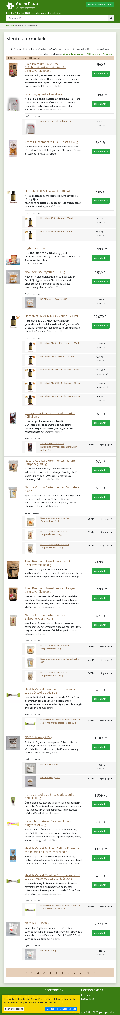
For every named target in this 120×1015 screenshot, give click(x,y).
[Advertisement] (60, 174)
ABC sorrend (93, 53)
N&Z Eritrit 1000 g (37, 923)
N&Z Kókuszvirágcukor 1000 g (45, 272)
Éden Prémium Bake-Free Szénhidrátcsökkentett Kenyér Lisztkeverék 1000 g (45, 67)
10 (87, 972)
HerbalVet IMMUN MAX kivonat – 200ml (51, 316)
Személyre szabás (14, 1008)
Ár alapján (108, 53)
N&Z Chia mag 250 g (38, 737)
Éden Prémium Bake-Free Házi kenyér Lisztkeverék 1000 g (50, 590)
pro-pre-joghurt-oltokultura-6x (46, 94)
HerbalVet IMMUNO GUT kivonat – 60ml (59, 369)
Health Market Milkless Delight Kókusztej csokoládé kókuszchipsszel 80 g (52, 850)
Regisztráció (88, 998)
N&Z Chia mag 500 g (50, 764)
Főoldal (10, 25)
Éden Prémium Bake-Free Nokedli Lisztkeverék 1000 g (47, 563)
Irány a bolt (99, 73)
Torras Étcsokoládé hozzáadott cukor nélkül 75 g (50, 414)
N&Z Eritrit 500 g (48, 950)
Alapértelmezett (73, 53)
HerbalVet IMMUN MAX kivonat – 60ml (59, 356)
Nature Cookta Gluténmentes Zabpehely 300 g (52, 489)
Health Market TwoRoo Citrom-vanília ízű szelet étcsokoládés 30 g (52, 690)
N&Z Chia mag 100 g (50, 777)
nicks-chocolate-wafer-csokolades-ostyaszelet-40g (48, 823)
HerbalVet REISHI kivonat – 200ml (56, 218)
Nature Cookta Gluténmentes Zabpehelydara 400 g (45, 616)
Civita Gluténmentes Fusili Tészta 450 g (51, 142)
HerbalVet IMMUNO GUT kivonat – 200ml (60, 396)
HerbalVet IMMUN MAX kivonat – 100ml (59, 343)
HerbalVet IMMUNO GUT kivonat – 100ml (60, 382)
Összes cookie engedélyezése (61, 1008)
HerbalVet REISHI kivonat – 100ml (47, 191)
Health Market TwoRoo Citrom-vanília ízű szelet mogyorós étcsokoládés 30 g (52, 877)
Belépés (85, 995)
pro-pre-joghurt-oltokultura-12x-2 (56, 121)
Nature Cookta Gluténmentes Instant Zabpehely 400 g (50, 462)
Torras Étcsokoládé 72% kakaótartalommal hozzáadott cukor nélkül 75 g (58, 446)
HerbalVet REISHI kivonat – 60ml (56, 231)
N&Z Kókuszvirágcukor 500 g (54, 299)
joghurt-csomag (35, 248)
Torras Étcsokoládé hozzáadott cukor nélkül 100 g (50, 796)
